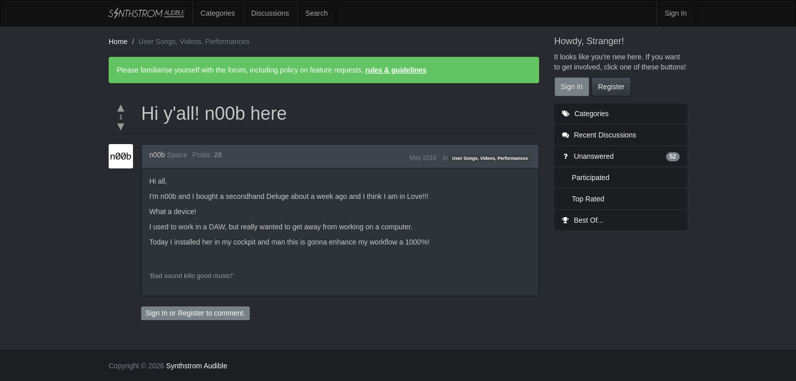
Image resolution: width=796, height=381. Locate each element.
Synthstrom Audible (147, 13)
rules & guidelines (395, 70)
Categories (218, 13)
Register (191, 313)
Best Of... (583, 220)
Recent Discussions (599, 135)
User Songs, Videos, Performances (490, 158)
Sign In (676, 13)
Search (316, 13)
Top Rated (588, 199)
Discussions (270, 13)
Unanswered (621, 156)
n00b (157, 155)
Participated (591, 178)
